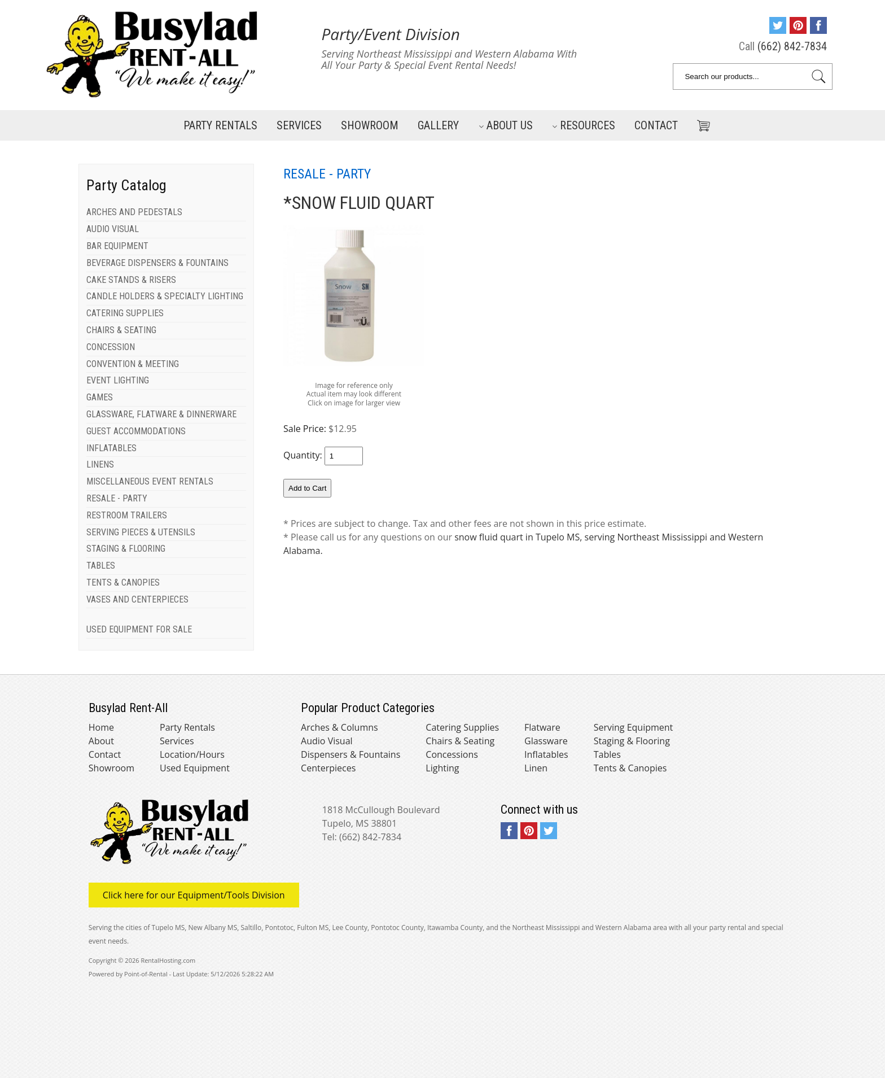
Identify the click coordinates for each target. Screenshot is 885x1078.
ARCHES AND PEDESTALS (134, 212)
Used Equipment (195, 768)
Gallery (438, 125)
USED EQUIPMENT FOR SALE (139, 629)
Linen (535, 768)
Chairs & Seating (460, 741)
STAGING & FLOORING (125, 548)
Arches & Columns (339, 727)
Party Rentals (220, 125)
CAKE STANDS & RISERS (131, 279)
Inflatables (546, 754)
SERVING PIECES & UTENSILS (140, 532)
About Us (506, 125)
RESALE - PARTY (116, 498)
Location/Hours (192, 754)
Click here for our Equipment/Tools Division (194, 895)
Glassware (546, 741)
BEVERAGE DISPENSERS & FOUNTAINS (157, 263)
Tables (607, 754)
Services (299, 125)
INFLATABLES (111, 448)
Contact (656, 125)
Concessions (452, 754)
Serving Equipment (633, 727)
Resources (583, 125)
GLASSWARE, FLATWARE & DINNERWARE (161, 414)
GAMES (99, 397)
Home (101, 727)
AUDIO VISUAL (112, 229)
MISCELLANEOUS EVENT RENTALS (149, 481)
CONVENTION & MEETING (132, 364)
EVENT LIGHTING (117, 380)
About (101, 741)
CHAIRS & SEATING (121, 330)
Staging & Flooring (632, 741)
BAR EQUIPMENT (117, 246)
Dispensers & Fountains (350, 754)
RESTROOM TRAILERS (126, 515)
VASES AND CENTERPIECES (137, 599)
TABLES (100, 565)
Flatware (542, 727)
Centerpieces (328, 768)
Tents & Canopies (630, 768)
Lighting (442, 768)
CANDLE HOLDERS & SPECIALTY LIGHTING (164, 296)
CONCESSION (110, 347)
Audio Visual (326, 741)
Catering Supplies (462, 727)
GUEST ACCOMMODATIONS (136, 431)
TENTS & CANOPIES (123, 582)
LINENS (100, 464)
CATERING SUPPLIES (125, 313)
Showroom (369, 125)
